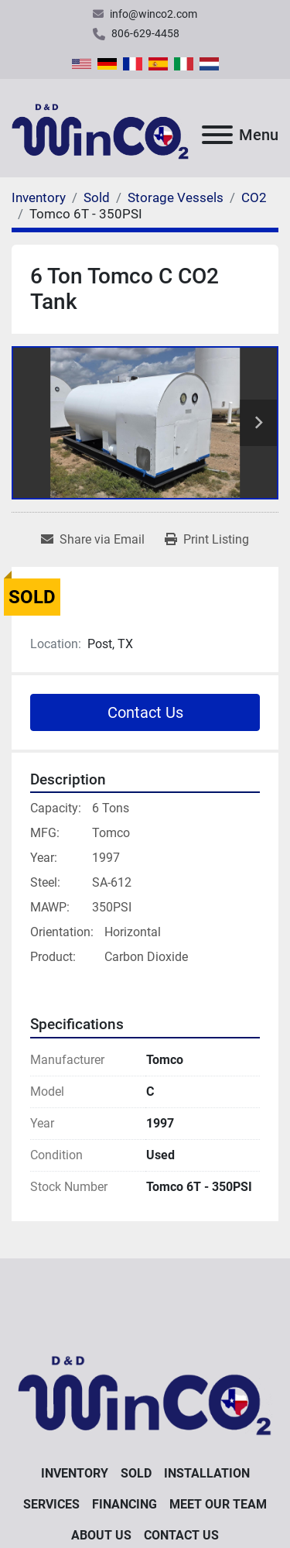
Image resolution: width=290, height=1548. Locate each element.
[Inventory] (39, 197)
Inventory (74, 1473)
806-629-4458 (145, 33)
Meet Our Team (218, 1504)
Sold (136, 1473)
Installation (207, 1473)
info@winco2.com (153, 14)
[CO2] (254, 197)
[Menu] (217, 134)
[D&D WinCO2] (145, 1389)
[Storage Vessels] (175, 197)
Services (51, 1504)
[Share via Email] (93, 539)
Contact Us (145, 712)
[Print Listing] (207, 539)
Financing (124, 1504)
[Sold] (97, 197)
